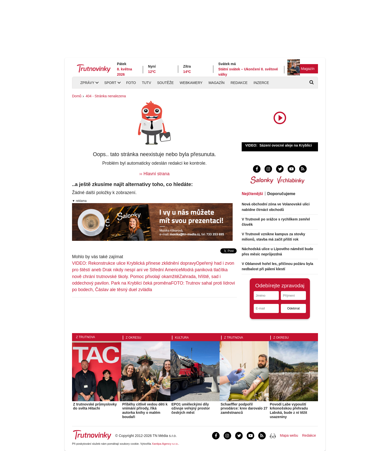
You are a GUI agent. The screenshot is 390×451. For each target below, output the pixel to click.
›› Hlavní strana (154, 173)
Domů (76, 96)
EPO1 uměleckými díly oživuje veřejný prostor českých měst (190, 408)
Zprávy (87, 83)
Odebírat (293, 308)
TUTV (146, 83)
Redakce (239, 83)
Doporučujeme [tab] (281, 194)
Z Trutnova (85, 337)
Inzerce (261, 83)
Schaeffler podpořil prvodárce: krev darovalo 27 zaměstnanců (244, 408)
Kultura (182, 337)
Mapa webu (289, 435)
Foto (131, 83)
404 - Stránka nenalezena (106, 96)
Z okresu (133, 337)
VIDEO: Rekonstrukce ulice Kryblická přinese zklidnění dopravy (134, 263)
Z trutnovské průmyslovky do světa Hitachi (95, 406)
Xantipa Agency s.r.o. (165, 443)
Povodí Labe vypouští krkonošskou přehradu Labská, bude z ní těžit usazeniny (289, 410)
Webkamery (191, 83)
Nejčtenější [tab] (252, 194)
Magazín (307, 69)
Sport (110, 83)
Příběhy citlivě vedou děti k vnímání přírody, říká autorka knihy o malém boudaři (145, 410)
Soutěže (165, 83)
